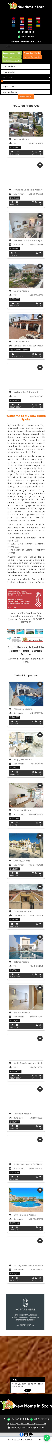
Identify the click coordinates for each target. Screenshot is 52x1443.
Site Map (42, 1440)
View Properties (26, 96)
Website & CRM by (20, 1440)
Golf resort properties (12, 61)
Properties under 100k (12, 53)
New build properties (32, 57)
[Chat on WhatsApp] (47, 1438)
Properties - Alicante (11, 57)
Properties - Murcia (32, 53)
